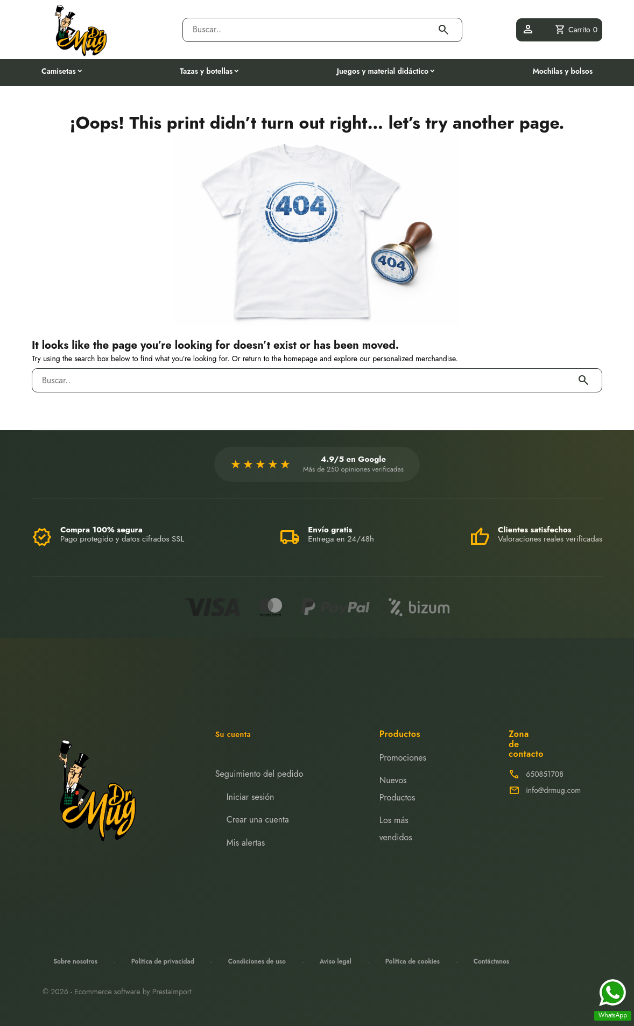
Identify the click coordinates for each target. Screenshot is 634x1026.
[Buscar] (313, 30)
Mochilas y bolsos (563, 71)
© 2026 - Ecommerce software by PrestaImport (117, 991)
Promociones (402, 757)
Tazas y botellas (206, 71)
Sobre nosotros (75, 961)
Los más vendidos (395, 829)
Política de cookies (412, 961)
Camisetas (58, 71)
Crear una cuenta (258, 819)
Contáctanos (491, 961)
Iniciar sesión (250, 797)
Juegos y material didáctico (382, 71)
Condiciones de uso (257, 961)
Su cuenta (233, 734)
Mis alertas (246, 843)
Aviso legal (335, 961)
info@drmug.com (553, 790)
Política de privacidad (162, 961)
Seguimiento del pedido (259, 774)
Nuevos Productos (397, 789)
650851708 (544, 774)
